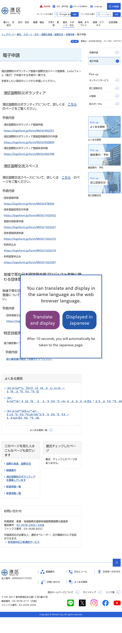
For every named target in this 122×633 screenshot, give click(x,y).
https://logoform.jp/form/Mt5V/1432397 (30, 262)
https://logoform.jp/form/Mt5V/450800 (29, 142)
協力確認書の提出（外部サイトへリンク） (29, 359)
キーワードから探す (56, 14)
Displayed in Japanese (79, 320)
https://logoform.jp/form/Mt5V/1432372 (30, 239)
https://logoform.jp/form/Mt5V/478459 (29, 203)
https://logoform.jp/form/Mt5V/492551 (29, 130)
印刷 (75, 41)
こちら (72, 104)
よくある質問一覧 (38, 430)
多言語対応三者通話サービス (24, 542)
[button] (45, 6)
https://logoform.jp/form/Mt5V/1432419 (30, 250)
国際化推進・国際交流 (52, 34)
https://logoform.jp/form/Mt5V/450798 (29, 154)
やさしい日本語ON (80, 6)
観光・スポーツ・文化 (28, 34)
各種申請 (70, 34)
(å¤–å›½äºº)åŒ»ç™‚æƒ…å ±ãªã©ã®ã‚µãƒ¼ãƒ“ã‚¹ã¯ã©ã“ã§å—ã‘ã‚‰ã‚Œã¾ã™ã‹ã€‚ (38, 414)
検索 (116, 14)
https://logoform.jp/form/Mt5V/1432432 (30, 215)
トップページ (7, 34)
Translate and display (42, 320)
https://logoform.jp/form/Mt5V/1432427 (30, 227)
